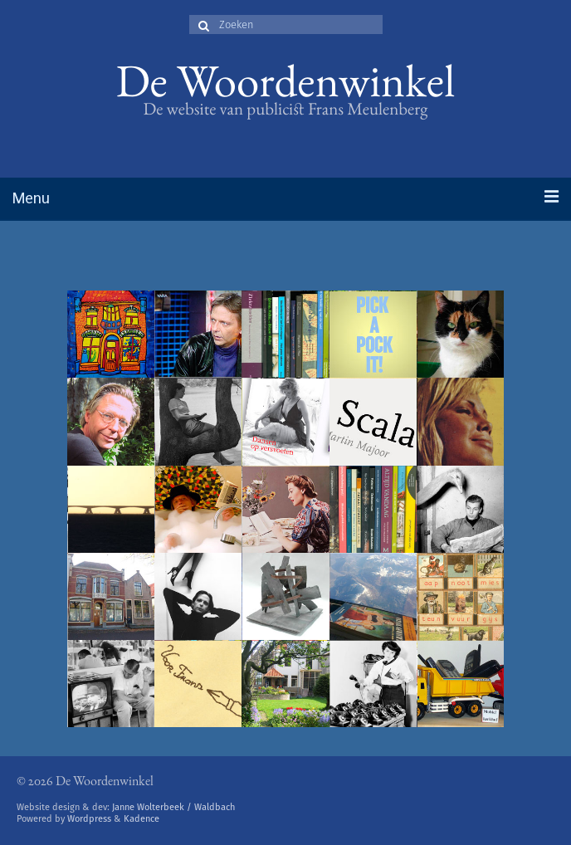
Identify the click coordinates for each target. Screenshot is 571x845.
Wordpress (89, 818)
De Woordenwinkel (286, 87)
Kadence (141, 818)
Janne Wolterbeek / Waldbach (173, 807)
